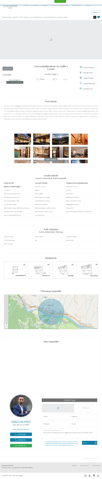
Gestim (20, 475)
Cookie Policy (96, 465)
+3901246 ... (21, 434)
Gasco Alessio (21, 421)
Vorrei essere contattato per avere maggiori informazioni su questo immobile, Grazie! (69, 434)
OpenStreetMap (89, 328)
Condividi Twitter (86, 72)
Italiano (95, 12)
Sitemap (74, 465)
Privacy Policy (84, 465)
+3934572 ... (21, 440)
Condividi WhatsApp (87, 83)
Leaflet (79, 328)
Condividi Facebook (87, 67)
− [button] (6, 326)
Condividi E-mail (86, 88)
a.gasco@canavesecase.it (21, 429)
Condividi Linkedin (87, 78)
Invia (85, 443)
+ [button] (6, 324)
